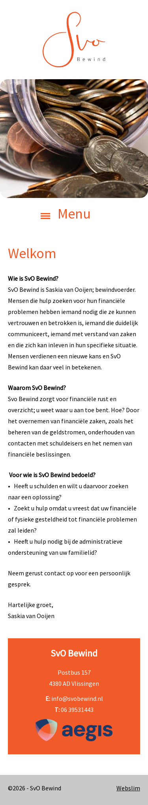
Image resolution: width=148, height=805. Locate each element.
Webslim (128, 788)
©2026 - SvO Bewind (34, 788)
